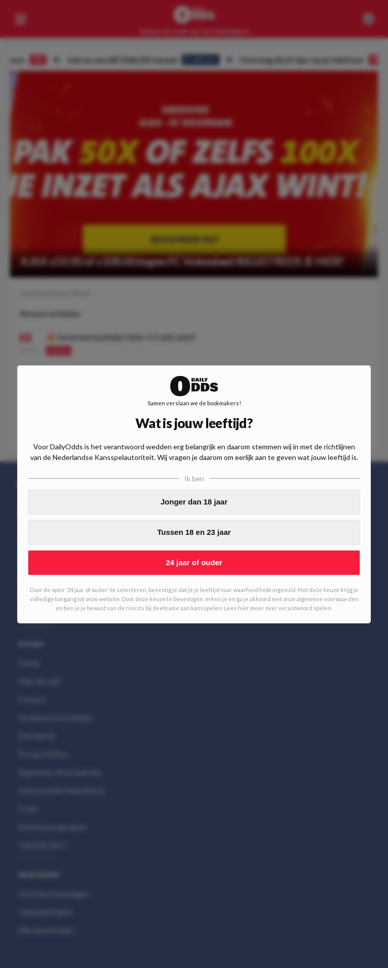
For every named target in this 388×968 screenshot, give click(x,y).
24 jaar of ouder (194, 562)
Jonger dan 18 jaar (194, 501)
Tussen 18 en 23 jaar (194, 532)
